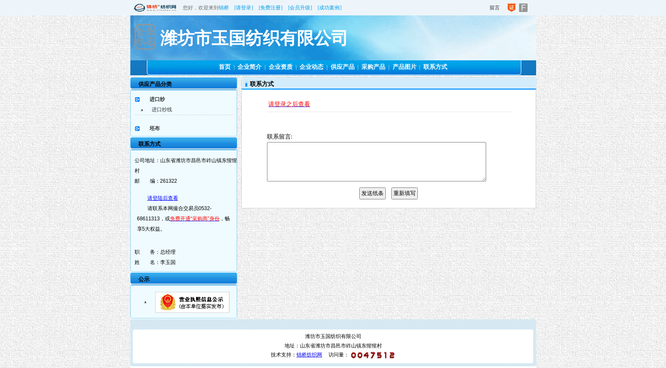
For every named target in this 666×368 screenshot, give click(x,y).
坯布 (155, 128)
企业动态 (311, 67)
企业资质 (281, 67)
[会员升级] (300, 8)
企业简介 (249, 67)
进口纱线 (162, 110)
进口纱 (157, 99)
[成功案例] (330, 8)
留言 (495, 8)
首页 (225, 67)
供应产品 (343, 67)
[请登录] (244, 8)
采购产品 (373, 67)
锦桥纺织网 (309, 355)
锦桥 (224, 8)
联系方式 (435, 67)
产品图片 (405, 67)
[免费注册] (271, 8)
